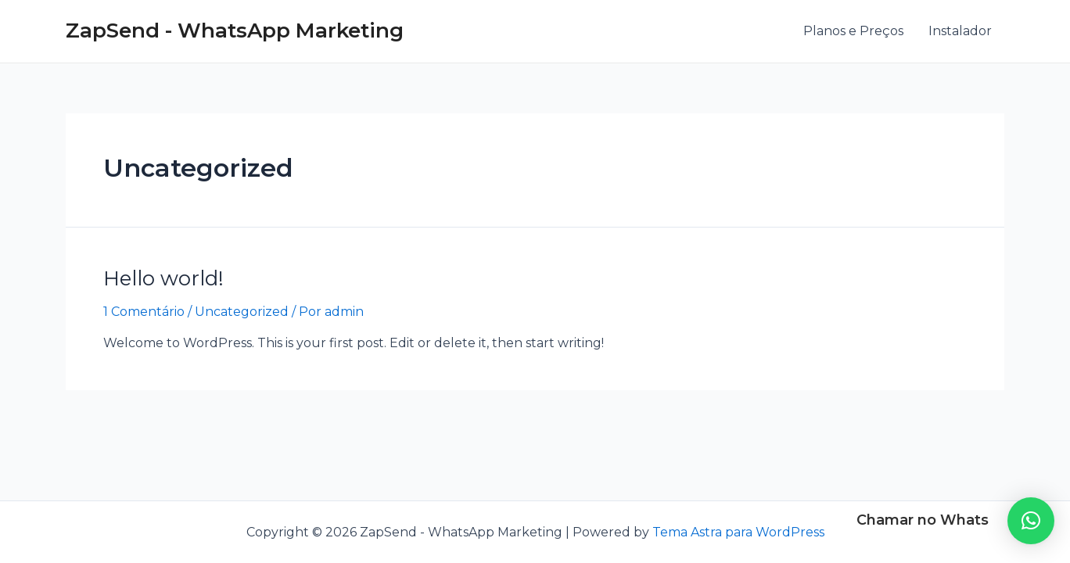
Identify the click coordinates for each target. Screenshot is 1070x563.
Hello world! (163, 278)
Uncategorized (242, 311)
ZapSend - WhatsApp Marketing (235, 30)
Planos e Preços (853, 30)
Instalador (960, 30)
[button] (1030, 520)
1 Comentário (144, 311)
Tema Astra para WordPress (738, 532)
